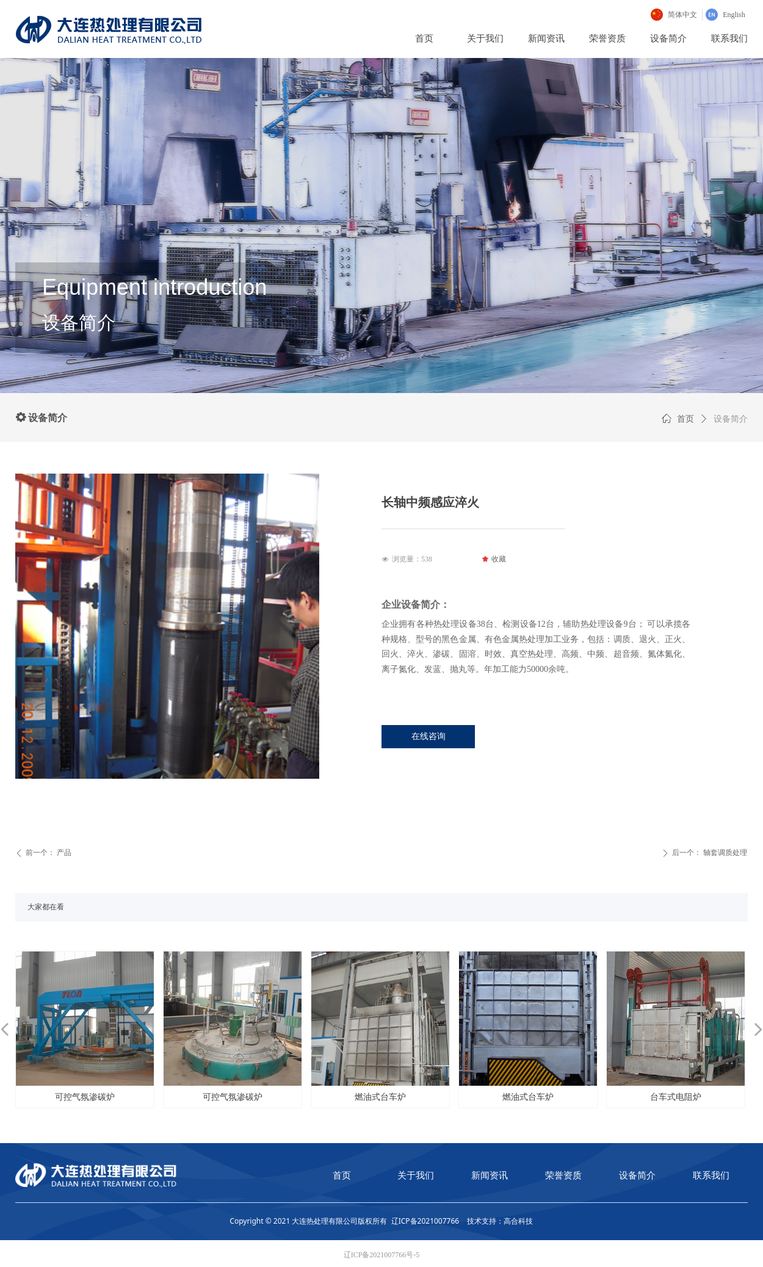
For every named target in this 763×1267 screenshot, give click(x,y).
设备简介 (731, 419)
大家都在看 (45, 907)
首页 (685, 419)
